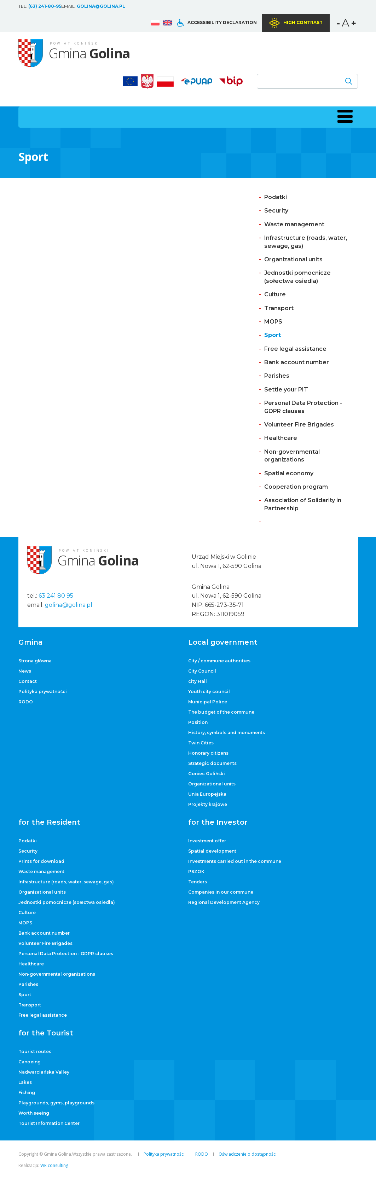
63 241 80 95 (56, 595)
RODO (25, 701)
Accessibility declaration (222, 22)
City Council (202, 671)
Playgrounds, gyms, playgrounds (56, 1102)
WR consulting (54, 1165)
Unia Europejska (207, 794)
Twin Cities (201, 742)
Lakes (25, 1082)
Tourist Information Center (49, 1123)
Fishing (26, 1092)
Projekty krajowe (207, 804)
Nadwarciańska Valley (43, 1072)
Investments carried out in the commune (234, 861)
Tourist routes (34, 1051)
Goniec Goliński (206, 773)
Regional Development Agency (224, 902)
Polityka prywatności (42, 691)
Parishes (276, 375)
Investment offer (207, 840)
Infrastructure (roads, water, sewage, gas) (66, 881)
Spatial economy (288, 473)
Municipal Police (207, 701)
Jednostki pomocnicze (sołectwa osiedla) (66, 902)
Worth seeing (33, 1113)
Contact (27, 681)
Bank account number (296, 362)
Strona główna (35, 660)
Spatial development (212, 851)
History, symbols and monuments (226, 732)
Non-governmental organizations (56, 974)
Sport (272, 335)
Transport (279, 308)
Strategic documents (212, 763)
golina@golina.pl (101, 6)
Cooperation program (296, 486)
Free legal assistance (295, 348)
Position (198, 722)
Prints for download (41, 861)
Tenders (197, 881)
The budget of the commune (221, 712)
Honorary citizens (208, 753)
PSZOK (196, 871)
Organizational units (293, 259)
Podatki (275, 197)
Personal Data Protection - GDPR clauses (65, 953)
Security (276, 210)
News (24, 671)
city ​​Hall (197, 681)
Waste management (294, 224)
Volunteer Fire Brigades (299, 424)
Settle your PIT (286, 389)
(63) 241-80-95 (44, 6)
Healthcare (280, 438)
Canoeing (29, 1061)
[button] (344, 116)
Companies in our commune (220, 892)
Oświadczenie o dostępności (248, 1154)
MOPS (273, 321)
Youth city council (209, 691)
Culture (275, 294)
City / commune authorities (219, 660)
